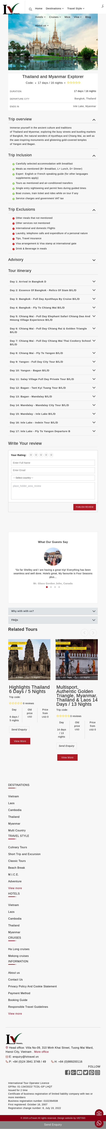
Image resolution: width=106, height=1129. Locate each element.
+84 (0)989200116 (70, 1061)
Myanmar (90, 106)
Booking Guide (18, 1000)
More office (41, 1051)
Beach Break (16, 867)
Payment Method (19, 993)
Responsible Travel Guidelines (28, 1006)
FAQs (14, 620)
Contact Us (15, 979)
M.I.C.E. (13, 874)
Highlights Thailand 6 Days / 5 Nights (29, 689)
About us (14, 972)
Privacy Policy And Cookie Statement (32, 986)
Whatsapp (99, 1123)
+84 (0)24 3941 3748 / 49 (30, 1061)
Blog (88, 16)
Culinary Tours (17, 847)
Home (38, 8)
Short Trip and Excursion (24, 854)
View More (20, 741)
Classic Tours (17, 860)
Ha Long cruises (19, 949)
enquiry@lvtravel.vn (26, 1056)
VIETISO (81, 1118)
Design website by (66, 1118)
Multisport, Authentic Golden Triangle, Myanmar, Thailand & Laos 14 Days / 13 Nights (77, 696)
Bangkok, (80, 98)
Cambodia (15, 810)
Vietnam (13, 796)
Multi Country (17, 830)
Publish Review (84, 507)
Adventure (15, 881)
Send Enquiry (19, 729)
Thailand (91, 98)
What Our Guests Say (53, 542)
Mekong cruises (18, 955)
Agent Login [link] (102, 6)
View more (15, 888)
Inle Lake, (79, 106)
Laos (61, 648)
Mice (67, 16)
